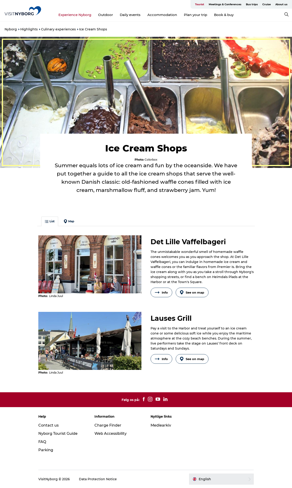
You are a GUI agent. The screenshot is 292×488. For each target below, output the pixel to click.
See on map (192, 292)
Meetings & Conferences (225, 4)
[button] (221, 479)
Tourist (199, 4)
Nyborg (11, 29)
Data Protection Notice (98, 479)
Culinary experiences (58, 29)
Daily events (130, 15)
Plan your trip (195, 15)
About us (281, 4)
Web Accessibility (110, 433)
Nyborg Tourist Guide (58, 433)
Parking (45, 450)
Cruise (266, 4)
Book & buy (224, 15)
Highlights (29, 29)
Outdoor (105, 15)
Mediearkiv (161, 425)
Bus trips (252, 4)
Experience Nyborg (74, 15)
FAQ (42, 442)
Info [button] (161, 292)
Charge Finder (107, 425)
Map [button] (69, 221)
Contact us (48, 425)
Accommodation (162, 15)
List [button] (50, 221)
